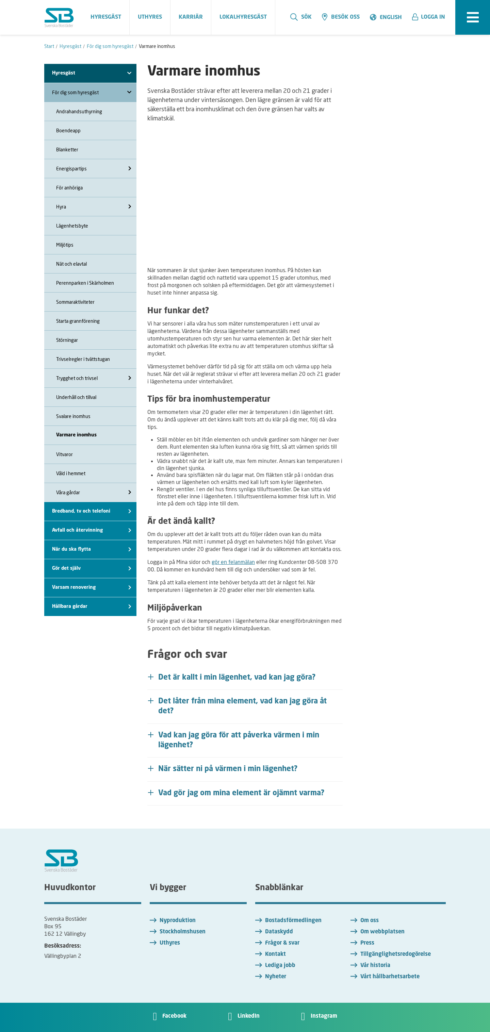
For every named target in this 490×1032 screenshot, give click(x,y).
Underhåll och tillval (76, 397)
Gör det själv (91, 568)
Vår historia (375, 965)
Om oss (369, 920)
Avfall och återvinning (91, 530)
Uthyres (170, 943)
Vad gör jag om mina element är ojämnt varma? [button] (241, 793)
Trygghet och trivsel (93, 378)
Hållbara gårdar (91, 606)
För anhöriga (69, 187)
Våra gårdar (93, 492)
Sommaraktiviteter (75, 302)
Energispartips (93, 168)
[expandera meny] (472, 17)
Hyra (93, 207)
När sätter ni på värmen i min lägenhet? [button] (228, 769)
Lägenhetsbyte (72, 226)
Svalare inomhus (73, 416)
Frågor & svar (282, 943)
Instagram (324, 1016)
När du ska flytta (91, 549)
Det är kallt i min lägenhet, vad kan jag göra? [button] (237, 677)
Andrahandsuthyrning (79, 111)
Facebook (174, 1016)
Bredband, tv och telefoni (91, 511)
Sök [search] (301, 17)
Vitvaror (64, 454)
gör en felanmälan (233, 562)
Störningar (67, 340)
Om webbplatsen (382, 932)
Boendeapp (68, 130)
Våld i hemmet (70, 473)
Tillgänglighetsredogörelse (395, 954)
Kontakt (275, 954)
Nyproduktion (178, 920)
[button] (431, 17)
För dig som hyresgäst (91, 92)
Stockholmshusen (183, 932)
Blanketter (67, 149)
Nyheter (275, 977)
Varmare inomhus (76, 435)
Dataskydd (279, 932)
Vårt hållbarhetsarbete (390, 977)
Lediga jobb (280, 965)
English (391, 17)
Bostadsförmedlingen (293, 920)
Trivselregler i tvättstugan (83, 359)
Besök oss (341, 17)
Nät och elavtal (71, 264)
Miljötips (65, 245)
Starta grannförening (78, 321)
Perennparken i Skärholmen (85, 283)
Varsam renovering (91, 587)
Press (367, 943)
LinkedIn (249, 1016)
